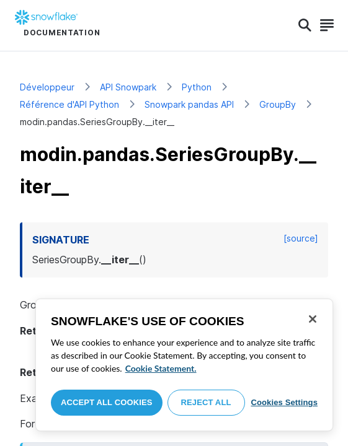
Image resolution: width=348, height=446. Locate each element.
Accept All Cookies (107, 402)
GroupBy (277, 104)
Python (197, 87)
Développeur (47, 87)
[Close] (312, 319)
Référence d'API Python (69, 104)
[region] (184, 365)
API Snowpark (128, 87)
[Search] (305, 25)
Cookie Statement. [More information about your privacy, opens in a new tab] (161, 368)
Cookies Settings (284, 402)
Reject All (206, 402)
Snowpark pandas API (189, 104)
